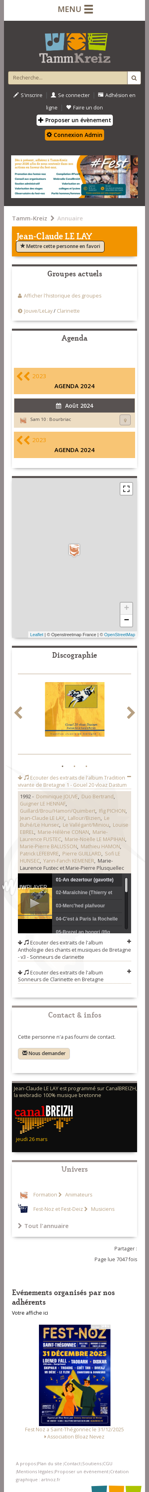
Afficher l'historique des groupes (62, 295)
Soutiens (91, 1463)
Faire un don (84, 107)
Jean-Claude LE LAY (42, 818)
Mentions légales (35, 1471)
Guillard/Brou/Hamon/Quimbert (57, 811)
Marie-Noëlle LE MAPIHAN (95, 839)
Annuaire (70, 218)
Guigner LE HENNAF (43, 803)
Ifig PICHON (112, 811)
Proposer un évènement (74, 120)
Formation (45, 1194)
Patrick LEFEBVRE (39, 853)
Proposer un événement (81, 1471)
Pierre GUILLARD (81, 853)
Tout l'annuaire (43, 1226)
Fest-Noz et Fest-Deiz (58, 1209)
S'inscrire (28, 95)
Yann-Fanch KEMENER (68, 860)
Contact (72, 1463)
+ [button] (126, 609)
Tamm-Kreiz (29, 218)
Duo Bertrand (97, 796)
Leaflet (36, 634)
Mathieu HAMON (100, 846)
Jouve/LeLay (38, 311)
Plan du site (49, 1463)
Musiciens (102, 1209)
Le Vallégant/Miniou (86, 824)
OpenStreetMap (119, 634)
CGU (107, 1463)
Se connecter (70, 95)
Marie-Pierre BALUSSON (48, 846)
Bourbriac (60, 419)
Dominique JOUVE (57, 796)
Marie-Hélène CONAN (63, 832)
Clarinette (68, 311)
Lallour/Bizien (84, 818)
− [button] (126, 621)
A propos (26, 1463)
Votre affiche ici (30, 1312)
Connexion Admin (74, 135)
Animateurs (78, 1194)
